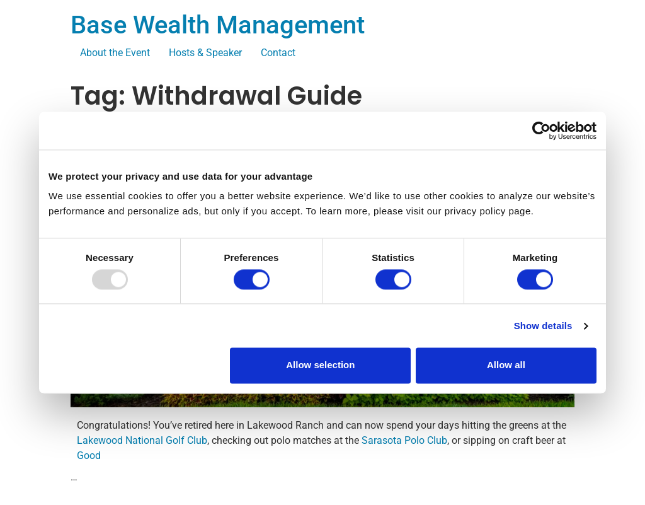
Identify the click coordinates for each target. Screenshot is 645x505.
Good (89, 455)
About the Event (115, 53)
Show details (543, 325)
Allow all (506, 365)
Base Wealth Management (218, 25)
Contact (278, 53)
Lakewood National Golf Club (142, 440)
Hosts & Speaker (205, 53)
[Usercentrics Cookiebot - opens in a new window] (541, 130)
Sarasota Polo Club (404, 440)
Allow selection (320, 365)
